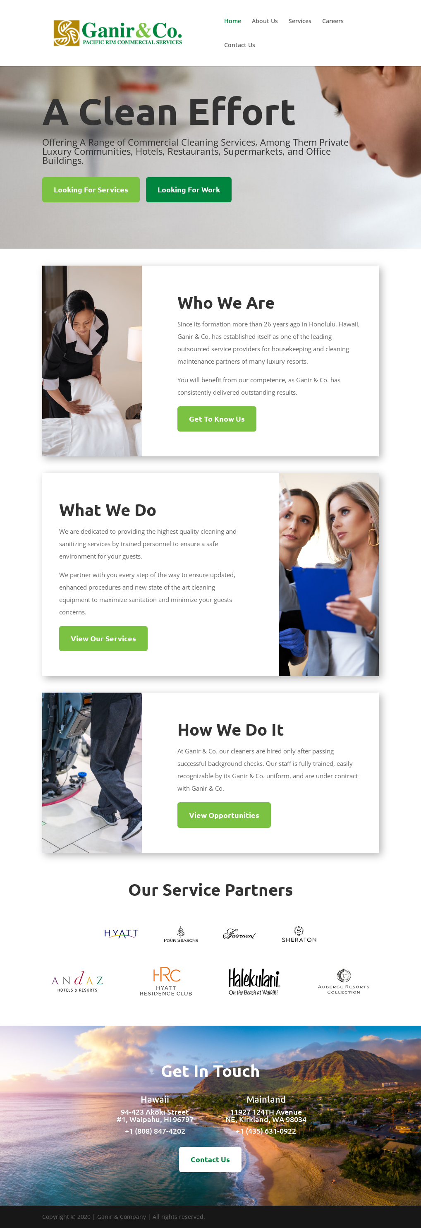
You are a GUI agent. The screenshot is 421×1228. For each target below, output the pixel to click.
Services (300, 21)
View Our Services (103, 638)
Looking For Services (91, 189)
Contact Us (239, 45)
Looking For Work (189, 189)
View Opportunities (224, 815)
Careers (333, 21)
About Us (265, 21)
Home (232, 21)
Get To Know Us (217, 418)
